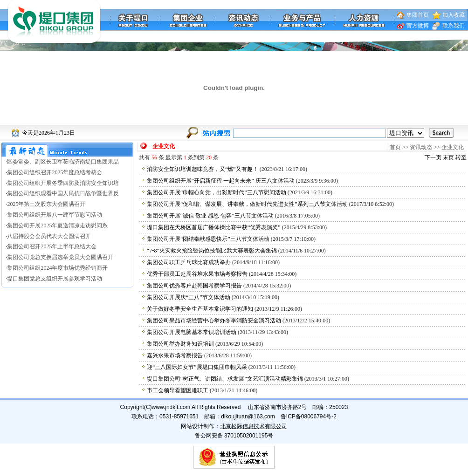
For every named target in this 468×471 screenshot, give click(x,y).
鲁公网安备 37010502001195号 (234, 435)
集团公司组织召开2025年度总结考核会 (54, 172)
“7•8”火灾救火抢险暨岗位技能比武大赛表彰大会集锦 (212, 250)
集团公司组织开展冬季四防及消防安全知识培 (63, 183)
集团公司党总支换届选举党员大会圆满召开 (60, 257)
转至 (461, 157)
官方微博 (417, 25)
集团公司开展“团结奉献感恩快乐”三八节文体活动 (208, 239)
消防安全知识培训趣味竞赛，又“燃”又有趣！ (202, 169)
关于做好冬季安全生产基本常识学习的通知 (200, 309)
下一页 (433, 157)
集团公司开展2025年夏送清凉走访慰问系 (57, 225)
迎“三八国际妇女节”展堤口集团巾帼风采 (197, 367)
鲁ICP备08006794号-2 (309, 416)
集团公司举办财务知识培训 (180, 344)
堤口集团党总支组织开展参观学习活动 (54, 278)
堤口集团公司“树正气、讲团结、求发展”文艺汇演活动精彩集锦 (225, 378)
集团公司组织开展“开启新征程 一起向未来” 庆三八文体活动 (221, 180)
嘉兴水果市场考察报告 (175, 355)
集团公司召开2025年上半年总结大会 (51, 246)
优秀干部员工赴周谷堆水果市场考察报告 (197, 274)
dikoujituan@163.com (248, 416)
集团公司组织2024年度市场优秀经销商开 (57, 268)
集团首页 (417, 15)
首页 (395, 147)
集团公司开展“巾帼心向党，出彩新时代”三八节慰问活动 (216, 192)
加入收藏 (453, 15)
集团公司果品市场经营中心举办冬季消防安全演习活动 (214, 320)
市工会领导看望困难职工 (177, 390)
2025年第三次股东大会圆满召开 (46, 204)
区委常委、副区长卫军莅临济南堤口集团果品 (63, 161)
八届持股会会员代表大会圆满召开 (49, 236)
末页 (448, 157)
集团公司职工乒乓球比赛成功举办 (189, 262)
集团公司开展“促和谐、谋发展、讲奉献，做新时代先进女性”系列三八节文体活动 (247, 204)
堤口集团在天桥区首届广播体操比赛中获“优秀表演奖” (214, 227)
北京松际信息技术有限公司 (253, 426)
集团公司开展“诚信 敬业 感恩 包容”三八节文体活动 (210, 215)
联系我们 (453, 25)
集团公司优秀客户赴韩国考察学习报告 (194, 285)
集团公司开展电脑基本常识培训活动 (191, 332)
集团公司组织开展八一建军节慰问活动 (54, 215)
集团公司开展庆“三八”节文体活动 (188, 297)
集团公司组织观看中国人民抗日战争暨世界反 (63, 193)
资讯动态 (421, 147)
